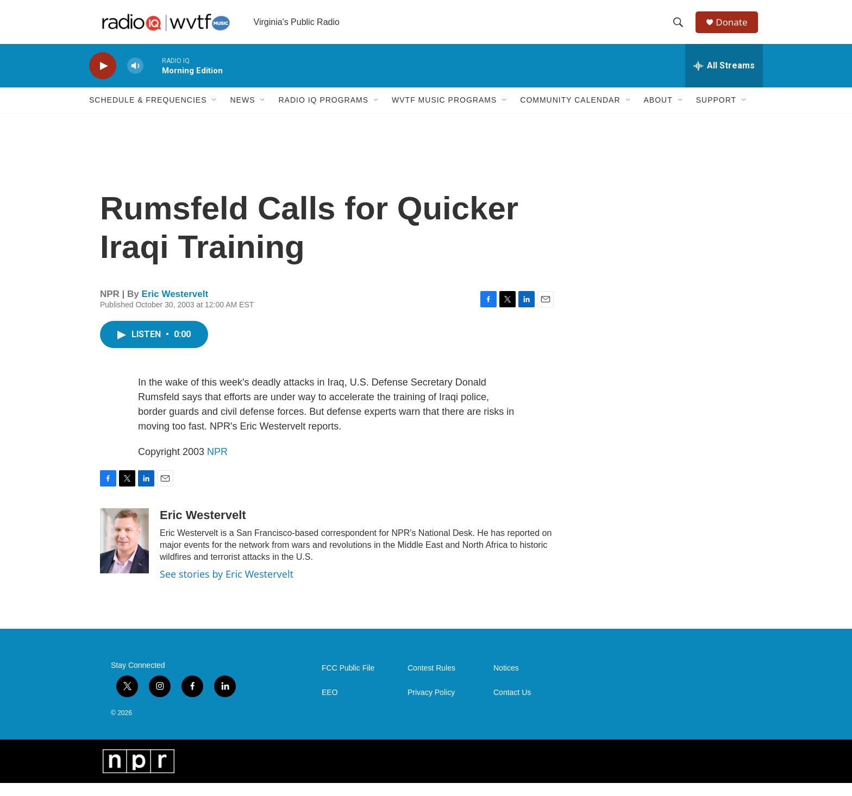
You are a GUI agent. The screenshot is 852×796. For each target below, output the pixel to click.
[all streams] (724, 78)
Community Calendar (570, 113)
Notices (506, 681)
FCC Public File (348, 681)
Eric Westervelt (175, 307)
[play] (102, 79)
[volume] (135, 79)
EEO (330, 706)
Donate (735, 28)
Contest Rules (431, 681)
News (242, 113)
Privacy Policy (431, 706)
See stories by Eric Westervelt (226, 586)
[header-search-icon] (681, 29)
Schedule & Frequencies (147, 113)
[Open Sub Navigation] (214, 113)
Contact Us (512, 706)
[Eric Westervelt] (124, 553)
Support (716, 113)
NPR (217, 464)
